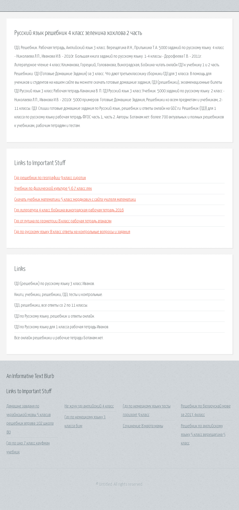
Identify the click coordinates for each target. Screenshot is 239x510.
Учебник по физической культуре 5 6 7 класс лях (53, 188)
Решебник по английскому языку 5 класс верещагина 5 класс (203, 435)
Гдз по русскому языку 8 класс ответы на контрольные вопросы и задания (72, 232)
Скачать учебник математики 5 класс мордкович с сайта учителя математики (75, 199)
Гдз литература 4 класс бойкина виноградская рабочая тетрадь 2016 (69, 210)
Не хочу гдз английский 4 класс (89, 406)
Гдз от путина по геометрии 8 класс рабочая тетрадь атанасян (62, 221)
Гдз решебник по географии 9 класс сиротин (50, 178)
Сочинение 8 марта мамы (143, 426)
